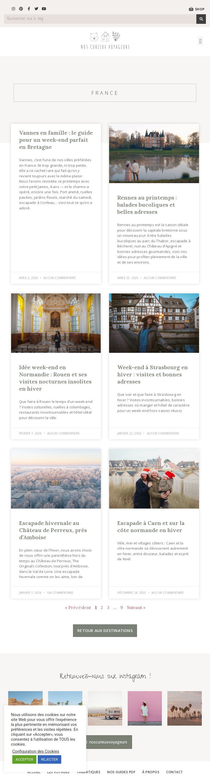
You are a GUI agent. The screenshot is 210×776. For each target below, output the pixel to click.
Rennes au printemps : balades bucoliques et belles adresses (147, 204)
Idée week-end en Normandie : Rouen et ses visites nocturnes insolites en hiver (55, 378)
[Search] (201, 19)
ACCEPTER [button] (24, 759)
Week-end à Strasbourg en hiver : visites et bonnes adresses (152, 374)
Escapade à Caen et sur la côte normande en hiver (151, 526)
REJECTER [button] (49, 759)
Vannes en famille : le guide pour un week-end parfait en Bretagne (56, 139)
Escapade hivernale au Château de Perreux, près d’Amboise (53, 530)
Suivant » (136, 607)
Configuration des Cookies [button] (35, 751)
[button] (200, 41)
